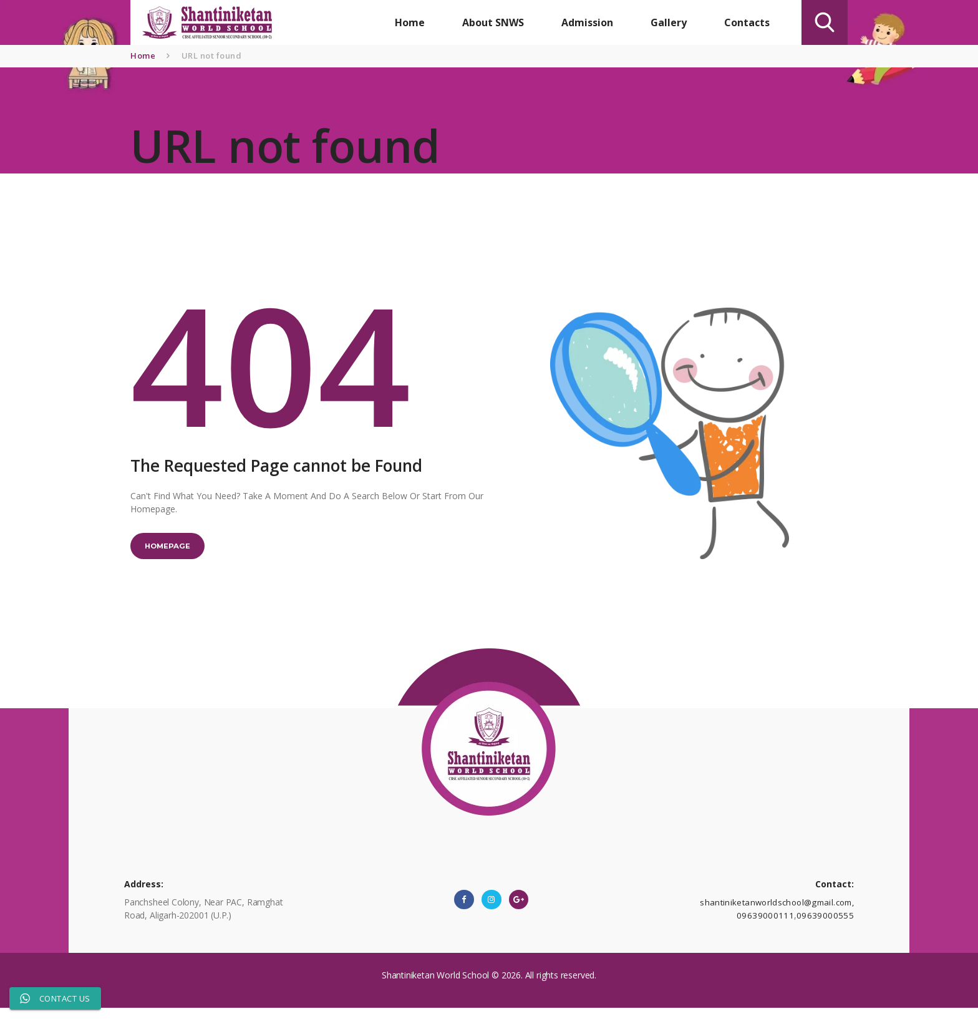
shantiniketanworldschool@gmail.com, (778, 912)
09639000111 (771, 925)
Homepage (174, 549)
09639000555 (827, 925)
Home (142, 55)
